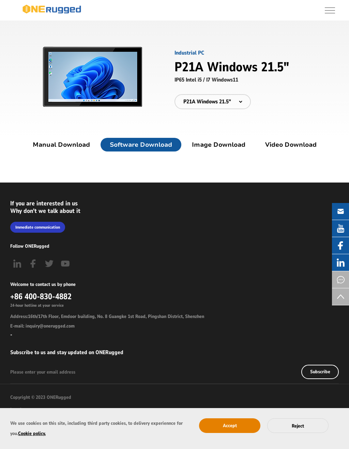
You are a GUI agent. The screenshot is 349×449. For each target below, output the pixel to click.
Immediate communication (37, 227)
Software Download (141, 145)
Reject (298, 426)
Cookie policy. (32, 433)
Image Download (218, 145)
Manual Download (61, 145)
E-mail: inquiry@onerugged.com (42, 326)
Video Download (291, 145)
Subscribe (320, 371)
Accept (230, 425)
